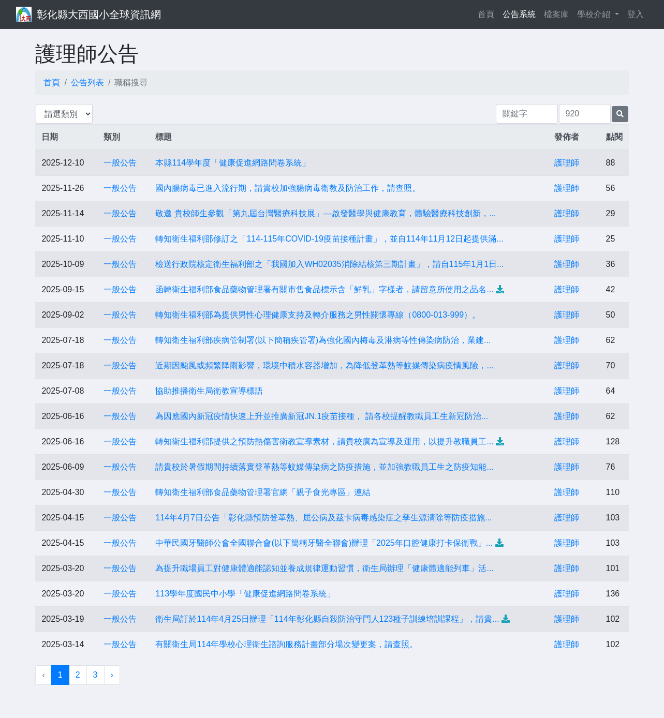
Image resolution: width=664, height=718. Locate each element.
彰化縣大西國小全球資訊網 (99, 14)
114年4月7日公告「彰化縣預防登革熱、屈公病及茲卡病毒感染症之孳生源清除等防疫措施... (323, 517)
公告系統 (519, 14)
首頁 (488, 13)
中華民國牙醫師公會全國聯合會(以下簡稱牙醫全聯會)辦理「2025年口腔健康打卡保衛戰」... (324, 542)
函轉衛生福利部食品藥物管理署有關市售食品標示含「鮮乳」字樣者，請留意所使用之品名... (324, 289)
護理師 (566, 162)
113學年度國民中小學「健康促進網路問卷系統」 (245, 593)
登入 (635, 14)
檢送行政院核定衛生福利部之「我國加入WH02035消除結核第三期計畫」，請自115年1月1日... (329, 264)
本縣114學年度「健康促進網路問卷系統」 (232, 162)
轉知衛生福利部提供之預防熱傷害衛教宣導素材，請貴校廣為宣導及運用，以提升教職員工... (324, 441)
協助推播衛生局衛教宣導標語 (209, 390)
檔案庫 (556, 14)
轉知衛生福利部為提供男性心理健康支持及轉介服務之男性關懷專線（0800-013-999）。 (317, 314)
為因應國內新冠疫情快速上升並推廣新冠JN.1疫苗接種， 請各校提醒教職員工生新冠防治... (321, 416)
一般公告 (120, 162)
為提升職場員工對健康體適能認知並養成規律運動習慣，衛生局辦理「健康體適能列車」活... (324, 568)
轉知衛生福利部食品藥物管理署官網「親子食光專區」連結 (263, 492)
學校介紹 (594, 14)
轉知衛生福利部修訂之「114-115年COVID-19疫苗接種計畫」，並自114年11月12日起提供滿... (329, 238)
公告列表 (87, 82)
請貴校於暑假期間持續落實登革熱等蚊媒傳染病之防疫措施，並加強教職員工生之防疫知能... (324, 466)
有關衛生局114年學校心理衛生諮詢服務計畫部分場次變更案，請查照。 (286, 644)
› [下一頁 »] (112, 674)
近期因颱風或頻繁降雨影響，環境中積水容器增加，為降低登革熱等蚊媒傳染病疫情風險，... (324, 365)
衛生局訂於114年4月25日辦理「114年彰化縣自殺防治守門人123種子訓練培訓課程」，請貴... (327, 619)
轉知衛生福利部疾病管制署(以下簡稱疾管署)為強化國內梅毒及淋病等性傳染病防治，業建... (323, 340)
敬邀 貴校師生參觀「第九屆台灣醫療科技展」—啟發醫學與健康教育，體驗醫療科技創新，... (325, 213)
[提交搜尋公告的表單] (620, 114)
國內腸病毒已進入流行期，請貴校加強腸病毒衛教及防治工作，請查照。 (287, 188)
